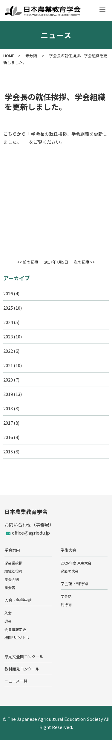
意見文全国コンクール (23, 656)
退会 (8, 621)
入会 (8, 612)
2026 (8, 293)
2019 (8, 394)
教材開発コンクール (21, 669)
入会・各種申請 (18, 600)
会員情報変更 (15, 629)
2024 (8, 322)
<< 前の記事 (27, 262)
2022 (8, 351)
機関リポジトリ (17, 637)
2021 (8, 365)
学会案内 (12, 550)
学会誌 (66, 596)
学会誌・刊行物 (74, 583)
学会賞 (9, 587)
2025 (8, 308)
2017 (8, 423)
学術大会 (68, 550)
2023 (8, 336)
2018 (8, 408)
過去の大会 (70, 570)
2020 (8, 379)
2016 (8, 437)
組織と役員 (13, 570)
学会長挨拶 (13, 562)
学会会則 (11, 579)
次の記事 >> (84, 262)
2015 (8, 451)
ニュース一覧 (15, 681)
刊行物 (66, 604)
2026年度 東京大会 (76, 562)
